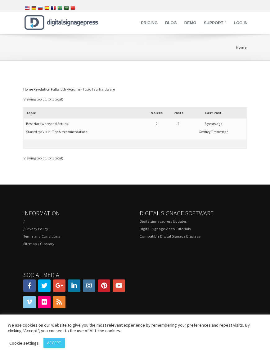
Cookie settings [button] (24, 343)
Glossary (47, 243)
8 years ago (213, 123)
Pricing (149, 22)
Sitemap (30, 243)
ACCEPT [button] (54, 343)
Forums (74, 89)
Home (241, 47)
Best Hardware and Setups (47, 123)
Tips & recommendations (69, 132)
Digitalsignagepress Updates (163, 221)
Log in (241, 22)
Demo (190, 22)
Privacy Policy (36, 228)
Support (213, 22)
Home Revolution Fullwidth (44, 89)
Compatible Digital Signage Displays (170, 236)
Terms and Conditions (41, 236)
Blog (171, 22)
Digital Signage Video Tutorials (165, 228)
